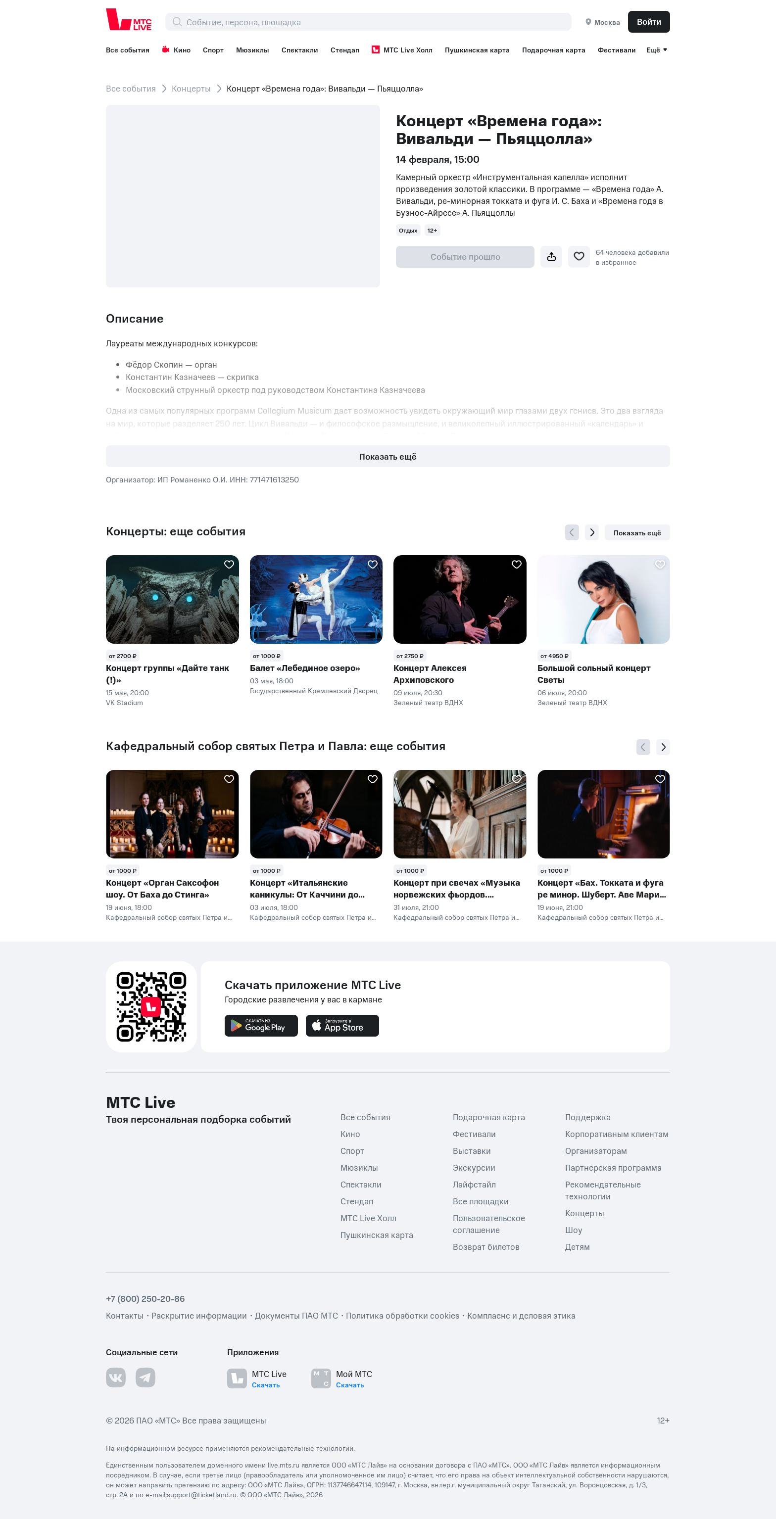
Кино (176, 49)
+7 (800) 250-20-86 (145, 1298)
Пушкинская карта (477, 49)
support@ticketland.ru (202, 1494)
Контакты (125, 1315)
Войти (649, 21)
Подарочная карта (553, 49)
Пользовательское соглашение (489, 1223)
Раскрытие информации (199, 1315)
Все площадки (481, 1201)
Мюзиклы (252, 49)
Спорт (213, 49)
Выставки (472, 1150)
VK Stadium (124, 702)
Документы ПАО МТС (296, 1315)
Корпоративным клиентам (617, 1133)
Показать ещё (388, 456)
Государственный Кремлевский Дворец (314, 690)
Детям (577, 1246)
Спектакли (300, 49)
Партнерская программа (613, 1167)
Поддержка (588, 1117)
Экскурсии (474, 1167)
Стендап (345, 49)
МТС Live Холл (402, 49)
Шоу (573, 1229)
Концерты (191, 88)
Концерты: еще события (175, 531)
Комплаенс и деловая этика (521, 1315)
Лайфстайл (474, 1184)
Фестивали (617, 49)
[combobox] (379, 22)
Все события (127, 49)
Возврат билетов (486, 1246)
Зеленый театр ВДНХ (428, 702)
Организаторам (596, 1150)
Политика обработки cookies (402, 1315)
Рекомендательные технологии (603, 1190)
